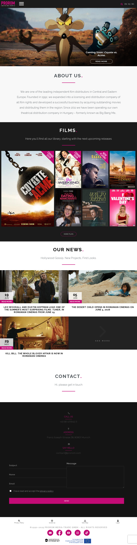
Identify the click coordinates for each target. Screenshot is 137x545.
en (126, 4)
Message (71, 463)
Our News (68, 249)
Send (66, 501)
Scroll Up (52, 522)
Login (118, 522)
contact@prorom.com (68, 453)
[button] (130, 33)
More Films (68, 234)
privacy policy (47, 491)
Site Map (85, 522)
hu (129, 4)
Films (68, 130)
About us (68, 75)
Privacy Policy (19, 522)
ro (133, 4)
